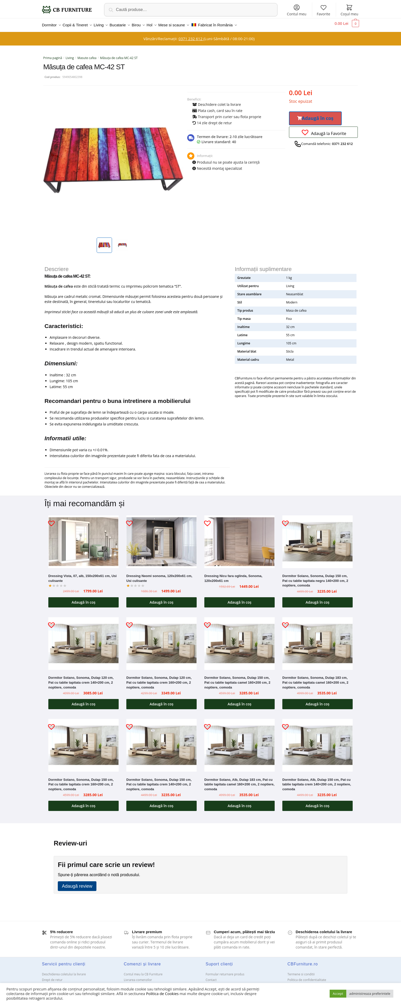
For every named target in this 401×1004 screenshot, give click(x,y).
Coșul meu (349, 10)
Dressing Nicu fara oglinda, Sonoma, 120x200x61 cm (233, 575)
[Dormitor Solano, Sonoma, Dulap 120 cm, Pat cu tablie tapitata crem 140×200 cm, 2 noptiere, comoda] (83, 640)
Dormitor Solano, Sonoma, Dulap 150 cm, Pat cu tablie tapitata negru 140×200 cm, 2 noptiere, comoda (315, 577)
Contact (211, 977)
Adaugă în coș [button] (83, 599)
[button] (315, 115)
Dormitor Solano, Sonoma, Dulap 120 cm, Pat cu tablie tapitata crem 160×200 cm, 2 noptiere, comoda (159, 679)
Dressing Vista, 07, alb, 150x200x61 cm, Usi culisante (82, 575)
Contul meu (296, 10)
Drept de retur (52, 977)
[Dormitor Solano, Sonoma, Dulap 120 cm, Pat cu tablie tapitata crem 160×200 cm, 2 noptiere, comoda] (161, 640)
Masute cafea (87, 55)
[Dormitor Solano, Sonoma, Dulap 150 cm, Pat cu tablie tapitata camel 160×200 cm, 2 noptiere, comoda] (239, 640)
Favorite (323, 10)
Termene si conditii (301, 971)
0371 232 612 (191, 35)
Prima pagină (52, 55)
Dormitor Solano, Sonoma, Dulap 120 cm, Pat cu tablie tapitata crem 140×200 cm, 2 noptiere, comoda (81, 679)
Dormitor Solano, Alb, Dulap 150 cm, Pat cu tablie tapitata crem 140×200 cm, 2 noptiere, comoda (316, 781)
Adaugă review (77, 883)
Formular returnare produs (225, 971)
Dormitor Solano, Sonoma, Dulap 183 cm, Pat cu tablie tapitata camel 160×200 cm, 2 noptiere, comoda (315, 679)
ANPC (210, 982)
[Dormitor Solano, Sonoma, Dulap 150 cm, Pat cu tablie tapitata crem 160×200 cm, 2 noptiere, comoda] (83, 742)
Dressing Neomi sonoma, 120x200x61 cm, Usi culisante (159, 575)
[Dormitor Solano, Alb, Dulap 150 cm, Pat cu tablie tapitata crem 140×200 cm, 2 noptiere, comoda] (317, 742)
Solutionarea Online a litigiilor (308, 982)
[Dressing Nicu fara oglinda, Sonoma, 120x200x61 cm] (239, 538)
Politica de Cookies (162, 993)
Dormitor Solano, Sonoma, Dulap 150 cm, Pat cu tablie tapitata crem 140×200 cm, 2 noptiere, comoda (159, 781)
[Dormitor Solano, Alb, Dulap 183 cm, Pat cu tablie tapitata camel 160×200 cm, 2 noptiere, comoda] (239, 742)
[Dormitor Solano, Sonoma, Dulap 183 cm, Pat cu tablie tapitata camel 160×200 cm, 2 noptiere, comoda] (317, 640)
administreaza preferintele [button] (369, 993)
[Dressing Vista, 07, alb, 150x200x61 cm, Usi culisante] (83, 538)
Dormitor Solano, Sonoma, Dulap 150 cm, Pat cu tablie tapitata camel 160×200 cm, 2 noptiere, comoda (237, 679)
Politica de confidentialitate (306, 977)
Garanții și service (54, 982)
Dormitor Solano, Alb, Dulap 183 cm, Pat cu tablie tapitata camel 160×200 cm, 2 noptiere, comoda (239, 781)
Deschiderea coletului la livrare (64, 971)
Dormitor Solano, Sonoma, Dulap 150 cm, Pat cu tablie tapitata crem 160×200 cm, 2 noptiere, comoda (81, 781)
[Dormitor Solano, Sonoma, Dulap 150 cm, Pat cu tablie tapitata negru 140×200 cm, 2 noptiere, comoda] (317, 538)
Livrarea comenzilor (138, 977)
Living (70, 55)
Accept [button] (338, 993)
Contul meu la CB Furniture (143, 971)
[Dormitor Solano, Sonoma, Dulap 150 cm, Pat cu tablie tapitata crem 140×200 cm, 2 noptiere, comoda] (161, 742)
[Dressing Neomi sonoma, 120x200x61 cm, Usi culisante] (161, 538)
